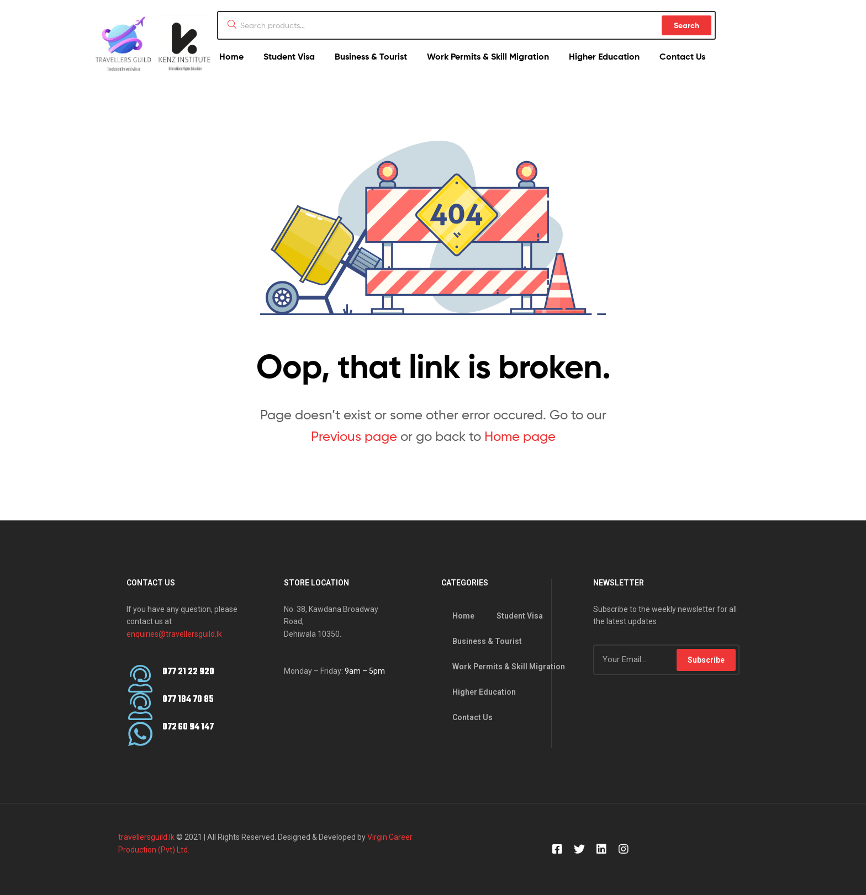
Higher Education (604, 56)
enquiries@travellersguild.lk (174, 634)
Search (686, 25)
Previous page (354, 436)
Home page (520, 436)
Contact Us (682, 56)
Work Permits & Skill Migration (488, 56)
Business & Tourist (371, 56)
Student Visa (289, 56)
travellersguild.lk (146, 837)
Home (231, 56)
